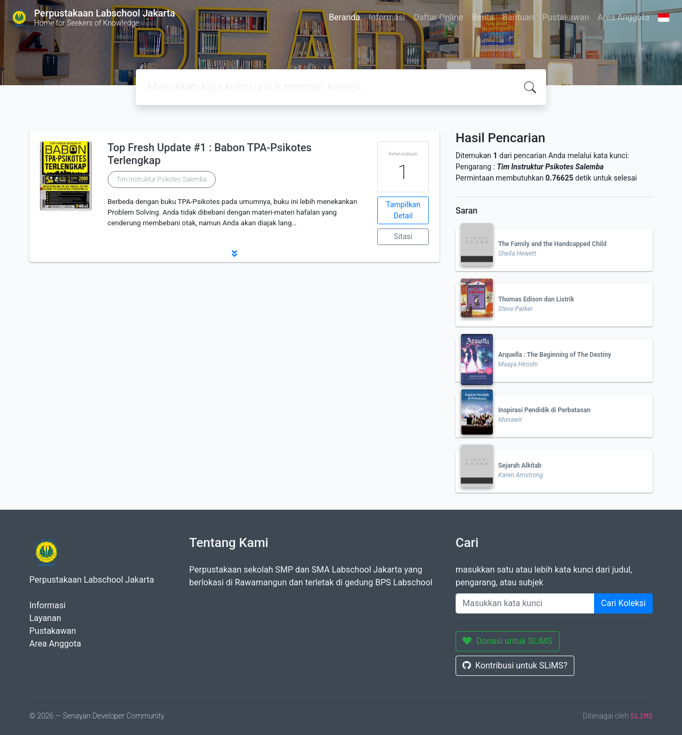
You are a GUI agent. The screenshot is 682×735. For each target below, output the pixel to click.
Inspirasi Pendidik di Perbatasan (544, 410)
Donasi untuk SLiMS (507, 641)
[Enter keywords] (525, 603)
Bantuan (518, 17)
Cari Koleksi (623, 603)
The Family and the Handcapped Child (552, 244)
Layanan (45, 618)
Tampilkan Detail (403, 210)
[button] (234, 253)
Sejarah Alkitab (519, 465)
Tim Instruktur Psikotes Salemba (162, 179)
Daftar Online (438, 17)
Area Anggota (623, 17)
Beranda (344, 17)
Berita (483, 17)
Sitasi (403, 236)
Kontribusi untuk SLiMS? (514, 665)
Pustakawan (565, 17)
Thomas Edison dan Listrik (536, 299)
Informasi (387, 17)
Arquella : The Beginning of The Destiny (554, 354)
